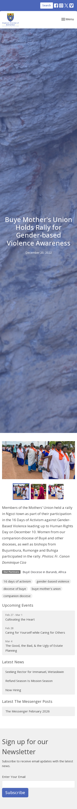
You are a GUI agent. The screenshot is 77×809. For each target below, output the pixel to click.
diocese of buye (14, 589)
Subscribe (15, 792)
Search (46, 5)
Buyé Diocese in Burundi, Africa (44, 572)
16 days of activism (17, 581)
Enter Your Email (13, 777)
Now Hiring (13, 690)
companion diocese (17, 596)
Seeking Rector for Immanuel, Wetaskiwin (34, 672)
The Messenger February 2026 (27, 711)
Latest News (13, 661)
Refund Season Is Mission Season (29, 681)
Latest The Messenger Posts (27, 701)
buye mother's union (46, 589)
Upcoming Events (17, 605)
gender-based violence (53, 581)
